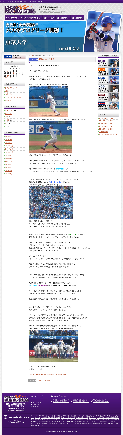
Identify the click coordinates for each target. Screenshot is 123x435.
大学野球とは (37, 402)
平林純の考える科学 (82, 418)
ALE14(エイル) (39, 425)
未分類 (7, 120)
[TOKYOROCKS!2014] (16, 408)
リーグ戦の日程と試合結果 (62, 17)
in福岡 (7, 91)
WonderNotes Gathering (74, 421)
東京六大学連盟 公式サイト (108, 134)
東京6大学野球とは (33, 17)
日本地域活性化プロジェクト (58, 421)
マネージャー (41, 380)
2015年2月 (8, 140)
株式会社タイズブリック (16, 422)
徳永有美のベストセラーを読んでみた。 (83, 416)
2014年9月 (8, 155)
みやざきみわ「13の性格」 (62, 416)
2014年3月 (8, 174)
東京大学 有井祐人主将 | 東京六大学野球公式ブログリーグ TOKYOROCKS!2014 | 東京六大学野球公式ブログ (61, 36)
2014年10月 (9, 152)
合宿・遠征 (8, 114)
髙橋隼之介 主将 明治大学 (61, 400)
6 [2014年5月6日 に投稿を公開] (7, 71)
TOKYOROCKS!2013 (106, 121)
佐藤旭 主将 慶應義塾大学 (101, 402)
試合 (48, 380)
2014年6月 (8, 164)
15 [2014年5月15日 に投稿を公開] (13, 73)
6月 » (11, 78)
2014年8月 (8, 158)
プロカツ (64, 418)
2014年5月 (8, 167)
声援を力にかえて (46, 59)
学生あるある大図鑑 (111, 419)
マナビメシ (92, 418)
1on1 (97, 416)
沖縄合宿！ (8, 94)
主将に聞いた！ (38, 404)
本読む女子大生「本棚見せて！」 (108, 421)
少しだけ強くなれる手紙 (79, 423)
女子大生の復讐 (43, 421)
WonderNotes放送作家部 (96, 419)
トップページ (37, 400)
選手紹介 (8, 100)
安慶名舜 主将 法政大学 (80, 400)
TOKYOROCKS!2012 (106, 123)
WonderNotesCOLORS (82, 419)
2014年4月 (8, 171)
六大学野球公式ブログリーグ (14, 17)
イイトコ (37, 418)
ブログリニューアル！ (12, 88)
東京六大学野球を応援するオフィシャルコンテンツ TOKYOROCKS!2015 (19, 8)
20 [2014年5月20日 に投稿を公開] (8, 74)
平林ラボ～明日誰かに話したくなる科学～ (100, 423)
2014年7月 (8, 161)
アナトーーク (71, 418)
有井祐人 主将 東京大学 (99, 400)
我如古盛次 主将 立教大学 (61, 402)
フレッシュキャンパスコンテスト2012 (62, 419)
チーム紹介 (36, 406)
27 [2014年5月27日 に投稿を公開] (8, 76)
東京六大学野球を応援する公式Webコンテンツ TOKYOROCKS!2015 (21, 1)
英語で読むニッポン (65, 423)
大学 (6, 117)
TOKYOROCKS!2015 (37, 416)
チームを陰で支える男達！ (14, 97)
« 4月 (6, 78)
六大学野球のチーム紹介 (49, 17)
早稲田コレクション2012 (42, 419)
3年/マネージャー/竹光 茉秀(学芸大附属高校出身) (47, 374)
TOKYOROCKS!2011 (106, 126)
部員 (6, 126)
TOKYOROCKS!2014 (106, 118)
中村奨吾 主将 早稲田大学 (81, 402)
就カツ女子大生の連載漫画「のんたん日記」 (44, 423)
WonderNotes (103, 132)
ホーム (30, 55)
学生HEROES (104, 416)
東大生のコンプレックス (90, 421)
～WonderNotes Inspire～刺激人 (50, 418)
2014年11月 (9, 149)
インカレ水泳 (49, 416)
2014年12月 (9, 146)
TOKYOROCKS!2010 (106, 129)
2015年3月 (8, 136)
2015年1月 (8, 143)
